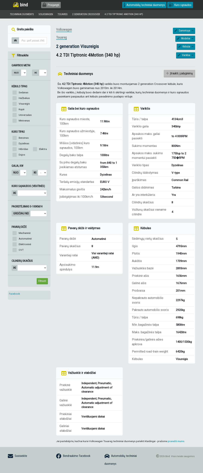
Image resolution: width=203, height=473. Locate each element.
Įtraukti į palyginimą (179, 73)
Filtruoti (42, 280)
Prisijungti (50, 5)
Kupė (21, 109)
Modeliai (184, 38)
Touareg (61, 38)
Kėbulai (184, 46)
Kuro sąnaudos (180, 5)
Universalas (25, 114)
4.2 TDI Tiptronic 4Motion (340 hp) (124, 14)
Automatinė (25, 238)
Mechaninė (24, 232)
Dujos (22, 154)
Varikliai (184, 55)
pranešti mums (176, 441)
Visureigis (24, 103)
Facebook (14, 293)
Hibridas (23, 148)
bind (20, 4)
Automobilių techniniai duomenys (144, 5)
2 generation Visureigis (77, 46)
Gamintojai (183, 30)
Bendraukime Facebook (73, 456)
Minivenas (24, 120)
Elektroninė (25, 244)
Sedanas (23, 92)
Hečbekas (24, 98)
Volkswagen (64, 29)
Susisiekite (17, 456)
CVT (21, 249)
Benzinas (24, 137)
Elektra (43, 148)
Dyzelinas (24, 143)
